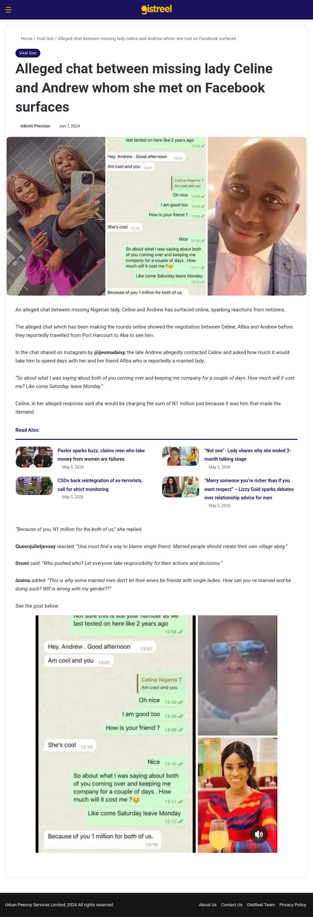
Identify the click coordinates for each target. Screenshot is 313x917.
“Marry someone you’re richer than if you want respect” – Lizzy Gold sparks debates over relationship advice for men (249, 489)
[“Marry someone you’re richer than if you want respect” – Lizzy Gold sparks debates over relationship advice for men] (180, 486)
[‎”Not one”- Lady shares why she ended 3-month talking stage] (180, 456)
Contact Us (231, 904)
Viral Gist (45, 38)
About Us (208, 904)
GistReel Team (261, 904)
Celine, (228, 327)
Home (24, 38)
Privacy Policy (292, 904)
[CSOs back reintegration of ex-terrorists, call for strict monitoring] (34, 485)
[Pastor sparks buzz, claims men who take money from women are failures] (34, 457)
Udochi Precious (35, 126)
